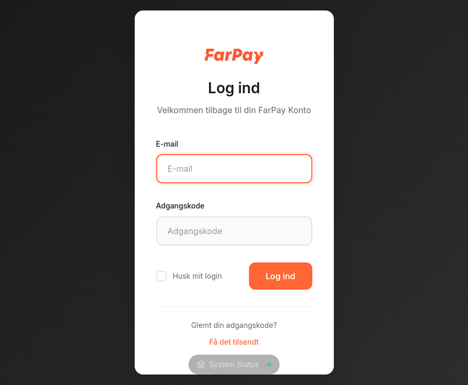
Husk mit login (189, 276)
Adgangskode (180, 205)
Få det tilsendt (234, 341)
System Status (234, 364)
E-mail (167, 143)
